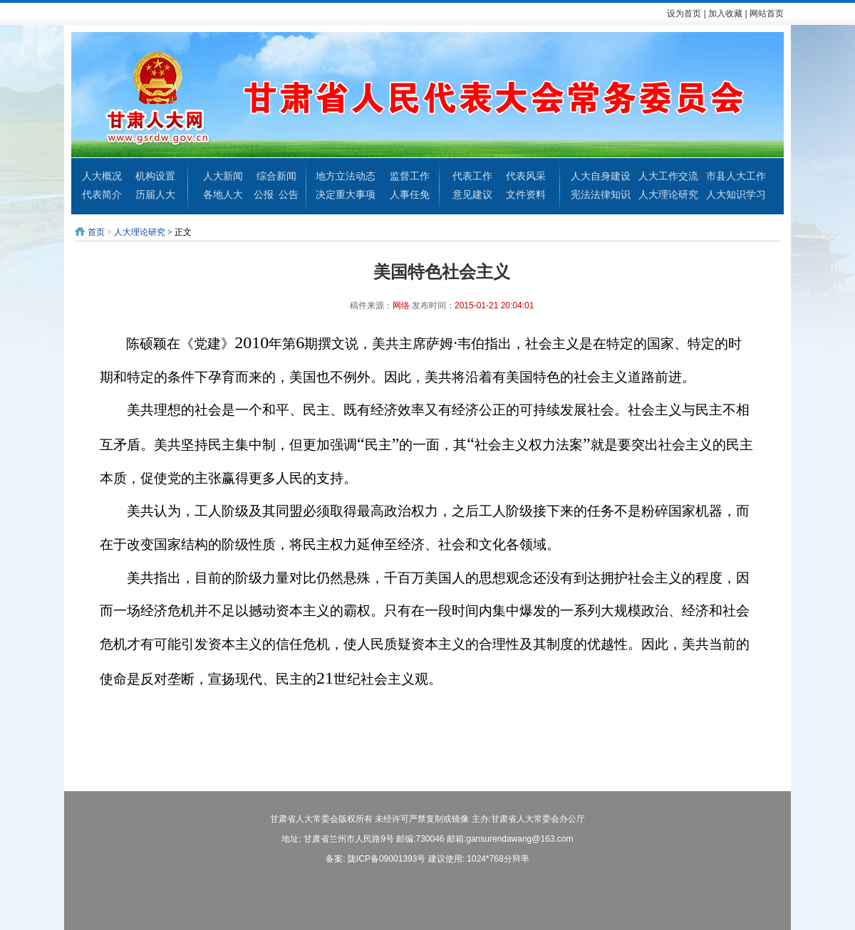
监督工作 (410, 176)
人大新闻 (223, 176)
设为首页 (684, 14)
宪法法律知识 (601, 194)
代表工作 (472, 176)
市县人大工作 (736, 176)
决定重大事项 (345, 194)
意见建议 (472, 194)
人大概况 (102, 176)
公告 (289, 194)
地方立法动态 (345, 176)
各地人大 (223, 194)
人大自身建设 (601, 176)
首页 (96, 232)
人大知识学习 (736, 194)
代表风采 (526, 176)
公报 (264, 194)
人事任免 (410, 194)
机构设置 (155, 176)
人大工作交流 (668, 176)
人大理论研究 (668, 194)
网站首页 (767, 14)
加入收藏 (725, 14)
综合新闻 (276, 176)
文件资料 (526, 194)
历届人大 (155, 194)
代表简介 (102, 194)
